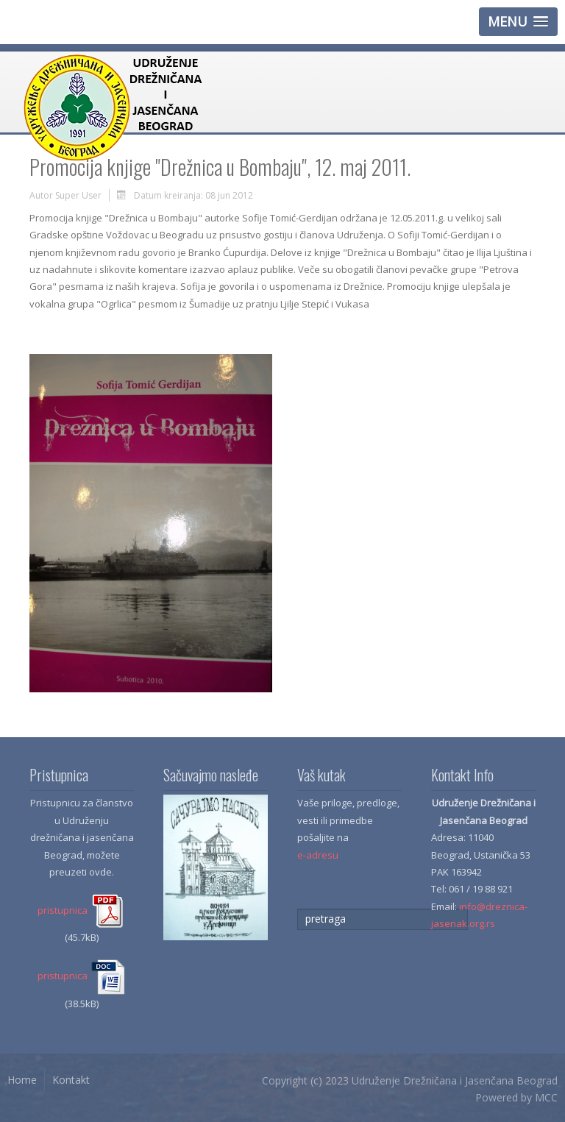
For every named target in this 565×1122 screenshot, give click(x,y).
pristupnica (82, 910)
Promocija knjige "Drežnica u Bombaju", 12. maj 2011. (220, 167)
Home (22, 1080)
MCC (546, 1097)
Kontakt (71, 1080)
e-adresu (317, 855)
